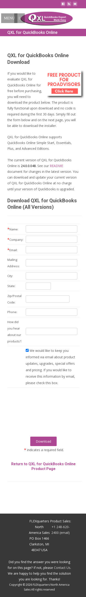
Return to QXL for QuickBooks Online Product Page (43, 466)
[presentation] (43, 417)
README (56, 166)
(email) (65, 532)
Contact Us (62, 567)
